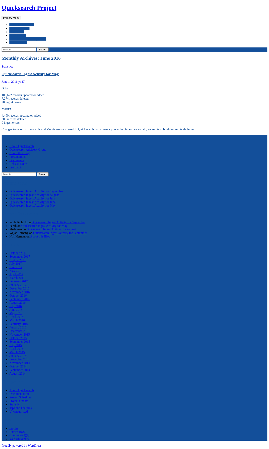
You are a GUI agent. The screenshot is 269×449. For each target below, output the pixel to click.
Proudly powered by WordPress (21, 445)
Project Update (18, 401)
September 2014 (19, 370)
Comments (19, 435)
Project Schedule (20, 397)
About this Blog (19, 28)
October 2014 (18, 366)
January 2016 (17, 327)
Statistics (7, 66)
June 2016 (15, 309)
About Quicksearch (21, 24)
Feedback (15, 167)
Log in (13, 428)
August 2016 (17, 302)
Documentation (19, 393)
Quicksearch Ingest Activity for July (32, 198)
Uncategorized (18, 411)
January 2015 (17, 355)
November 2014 (19, 363)
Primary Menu (11, 17)
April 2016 (16, 316)
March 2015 (17, 352)
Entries (17, 431)
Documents (16, 31)
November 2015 (19, 334)
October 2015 (18, 338)
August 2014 (17, 373)
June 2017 (15, 267)
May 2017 (15, 270)
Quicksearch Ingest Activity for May (30, 74)
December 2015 (19, 331)
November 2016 (19, 292)
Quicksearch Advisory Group (27, 39)
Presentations (17, 35)
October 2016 (18, 295)
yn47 (21, 81)
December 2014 (19, 359)
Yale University (19, 439)
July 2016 (15, 306)
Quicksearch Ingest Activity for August (34, 195)
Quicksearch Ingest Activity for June (32, 202)
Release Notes (18, 42)
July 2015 (15, 345)
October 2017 (18, 253)
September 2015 (19, 341)
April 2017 (16, 274)
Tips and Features (20, 408)
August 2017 (17, 260)
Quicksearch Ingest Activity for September (36, 191)
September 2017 (19, 256)
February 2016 (18, 324)
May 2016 (15, 313)
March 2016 (17, 320)
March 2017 (17, 277)
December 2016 (19, 288)
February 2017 (18, 281)
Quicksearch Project (29, 7)
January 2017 (17, 285)
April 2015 (16, 348)
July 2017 (15, 263)
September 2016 (19, 299)
